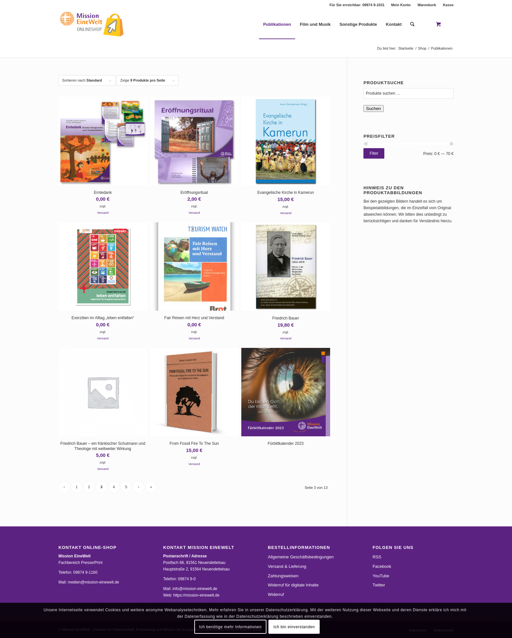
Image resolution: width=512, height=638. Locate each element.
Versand (102, 212)
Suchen (373, 108)
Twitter (379, 585)
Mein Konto (401, 5)
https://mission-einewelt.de (196, 595)
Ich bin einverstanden (294, 627)
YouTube (381, 575)
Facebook (382, 566)
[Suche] (412, 24)
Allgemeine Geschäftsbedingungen (301, 556)
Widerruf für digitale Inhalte (293, 585)
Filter (374, 153)
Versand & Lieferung (287, 566)
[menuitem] (401, 5)
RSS (377, 556)
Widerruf (276, 594)
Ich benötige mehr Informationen (230, 627)
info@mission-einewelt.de (194, 588)
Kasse (448, 5)
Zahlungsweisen (283, 575)
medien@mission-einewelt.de (93, 582)
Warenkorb (427, 5)
